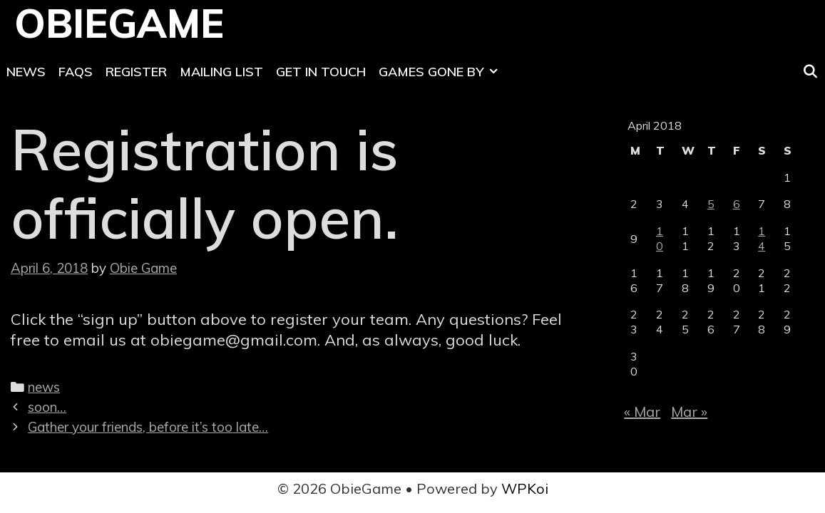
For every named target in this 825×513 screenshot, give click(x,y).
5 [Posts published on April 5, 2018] (710, 204)
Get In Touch (321, 71)
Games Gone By (441, 72)
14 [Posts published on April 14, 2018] (761, 238)
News (26, 71)
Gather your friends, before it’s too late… (148, 426)
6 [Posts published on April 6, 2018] (736, 204)
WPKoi (524, 488)
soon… (47, 406)
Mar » (689, 411)
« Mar (642, 411)
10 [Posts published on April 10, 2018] (659, 238)
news (44, 386)
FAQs (75, 71)
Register (136, 71)
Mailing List (221, 71)
